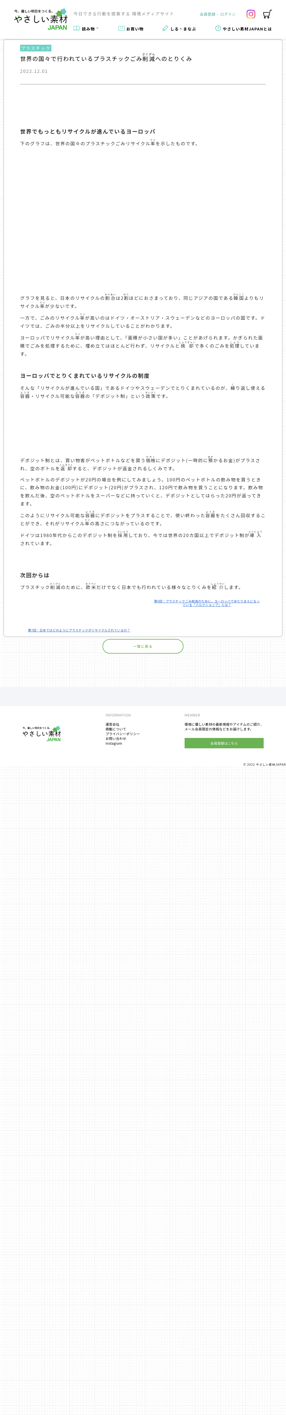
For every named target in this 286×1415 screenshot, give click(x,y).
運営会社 (113, 1372)
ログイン (228, 14)
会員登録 (208, 14)
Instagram (114, 1391)
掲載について (116, 1377)
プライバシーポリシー (123, 1382)
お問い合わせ (116, 1387)
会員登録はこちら (224, 1391)
